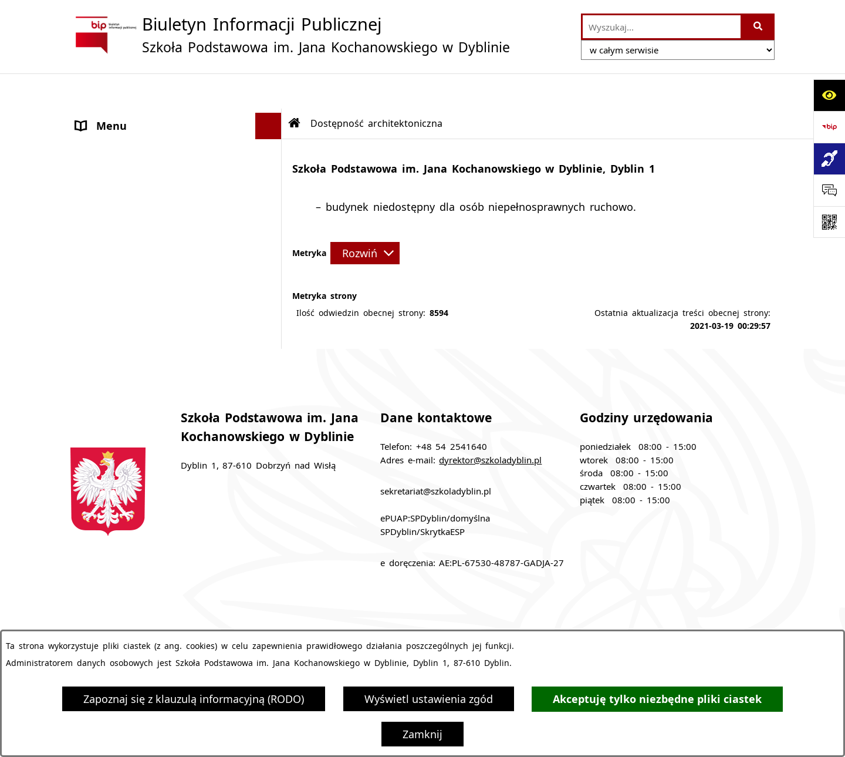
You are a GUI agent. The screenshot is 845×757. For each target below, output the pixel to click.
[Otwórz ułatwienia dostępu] (829, 95)
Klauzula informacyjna (131, 218)
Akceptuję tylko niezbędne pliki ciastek (657, 699)
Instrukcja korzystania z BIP (577, 619)
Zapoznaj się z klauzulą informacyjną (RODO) (193, 699)
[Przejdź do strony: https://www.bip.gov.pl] (829, 127)
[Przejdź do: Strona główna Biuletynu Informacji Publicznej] (294, 88)
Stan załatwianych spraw (160, 619)
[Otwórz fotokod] (829, 222)
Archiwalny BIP (114, 192)
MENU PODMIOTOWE (130, 117)
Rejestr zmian (708, 619)
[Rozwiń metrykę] (365, 218)
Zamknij (422, 734)
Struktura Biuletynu (434, 619)
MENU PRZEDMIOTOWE (135, 143)
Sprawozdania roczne (129, 271)
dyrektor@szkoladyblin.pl (490, 424)
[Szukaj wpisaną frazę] (758, 27)
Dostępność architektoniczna (149, 245)
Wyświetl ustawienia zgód (428, 699)
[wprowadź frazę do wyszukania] (661, 27)
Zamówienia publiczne (302, 619)
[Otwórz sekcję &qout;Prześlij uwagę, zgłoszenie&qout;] (829, 190)
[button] (271, 117)
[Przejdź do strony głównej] (290, 35)
